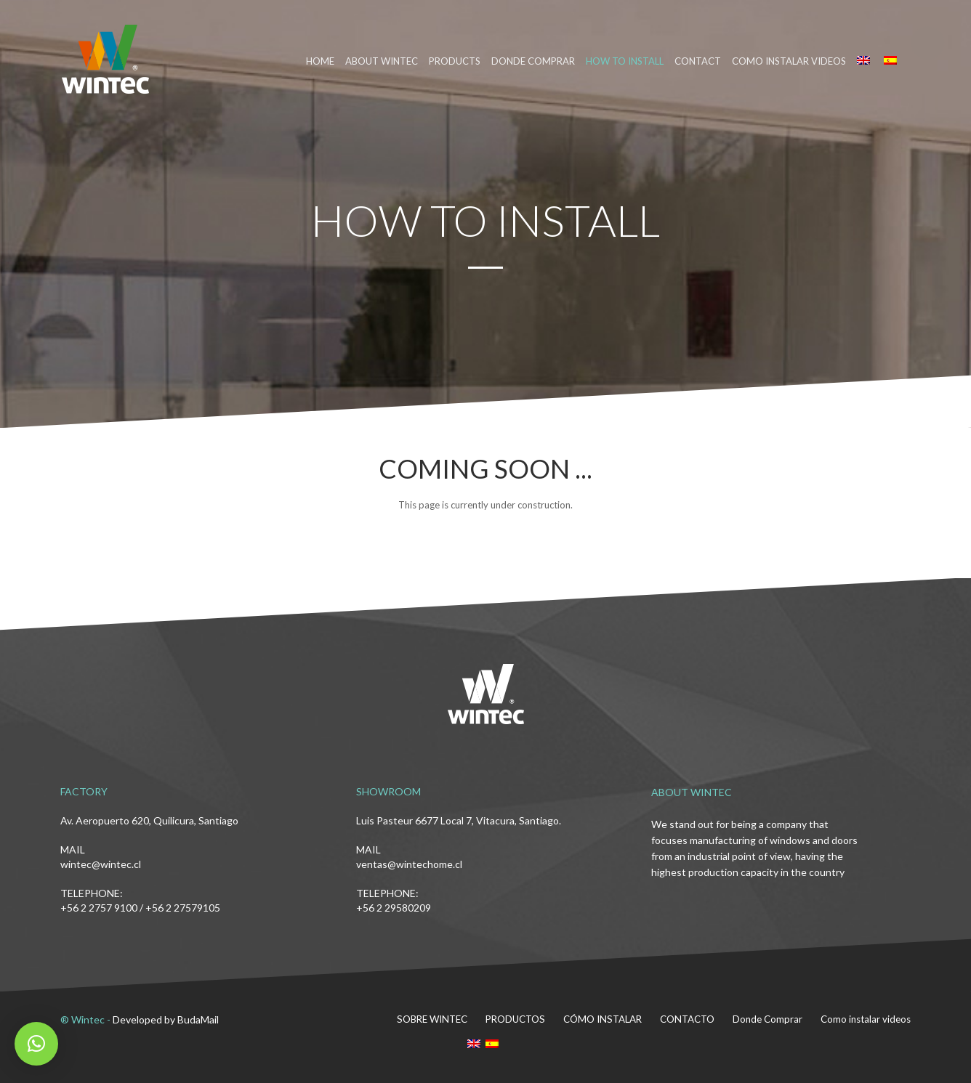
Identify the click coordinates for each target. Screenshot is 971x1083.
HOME (320, 61)
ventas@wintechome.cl (409, 864)
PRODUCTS (454, 61)
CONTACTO (687, 1019)
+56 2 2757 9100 (98, 907)
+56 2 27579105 (182, 907)
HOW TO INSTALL (625, 61)
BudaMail (198, 1019)
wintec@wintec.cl (100, 864)
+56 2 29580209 (393, 907)
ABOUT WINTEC (381, 61)
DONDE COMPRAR (533, 61)
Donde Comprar (767, 1019)
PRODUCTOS (517, 1019)
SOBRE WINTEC (435, 1019)
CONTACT (697, 61)
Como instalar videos (789, 61)
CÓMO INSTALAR (603, 1019)
